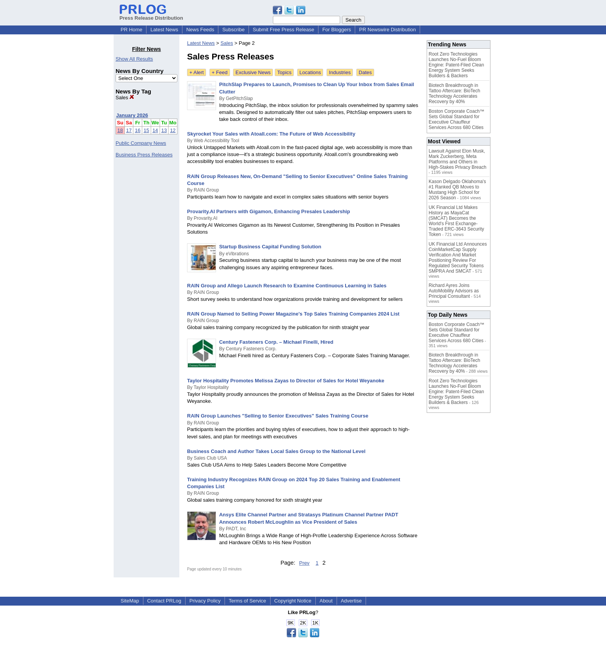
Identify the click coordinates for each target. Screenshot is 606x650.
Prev (304, 563)
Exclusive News (253, 72)
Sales (125, 97)
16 (137, 130)
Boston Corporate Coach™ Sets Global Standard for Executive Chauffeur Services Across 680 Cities (456, 119)
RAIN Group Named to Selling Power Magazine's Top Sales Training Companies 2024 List (293, 314)
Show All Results (134, 59)
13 (164, 130)
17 (128, 130)
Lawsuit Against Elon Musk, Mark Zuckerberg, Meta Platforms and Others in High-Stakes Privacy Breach (457, 159)
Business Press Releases (144, 155)
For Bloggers (336, 29)
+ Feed (220, 72)
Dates (365, 72)
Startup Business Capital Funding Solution (270, 246)
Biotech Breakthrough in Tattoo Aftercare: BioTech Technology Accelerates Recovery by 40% (454, 93)
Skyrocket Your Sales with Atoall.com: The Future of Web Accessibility (271, 134)
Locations (310, 72)
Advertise (351, 601)
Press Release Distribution (151, 15)
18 (120, 130)
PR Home (131, 29)
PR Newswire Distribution (387, 29)
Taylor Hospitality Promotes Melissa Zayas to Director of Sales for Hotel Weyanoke (285, 381)
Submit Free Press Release (283, 29)
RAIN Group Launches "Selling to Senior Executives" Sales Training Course (277, 416)
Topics (284, 72)
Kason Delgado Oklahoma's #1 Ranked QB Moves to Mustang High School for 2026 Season (457, 189)
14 (155, 130)
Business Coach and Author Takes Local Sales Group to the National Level (276, 451)
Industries (340, 72)
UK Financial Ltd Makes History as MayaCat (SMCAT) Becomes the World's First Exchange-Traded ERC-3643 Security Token (456, 221)
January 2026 (132, 115)
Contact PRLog (164, 601)
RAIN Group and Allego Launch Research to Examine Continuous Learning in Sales (286, 286)
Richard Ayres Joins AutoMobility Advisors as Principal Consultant (454, 291)
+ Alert (196, 72)
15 (146, 130)
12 (172, 130)
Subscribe (233, 29)
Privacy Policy (205, 601)
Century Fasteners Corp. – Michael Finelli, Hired (276, 342)
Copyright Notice (293, 601)
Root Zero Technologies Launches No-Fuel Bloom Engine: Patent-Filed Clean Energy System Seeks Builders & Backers (456, 64)
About (326, 601)
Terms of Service (247, 601)
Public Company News (141, 143)
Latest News (164, 29)
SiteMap (130, 601)
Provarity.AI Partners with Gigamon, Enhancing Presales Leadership (268, 211)
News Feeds (200, 29)
